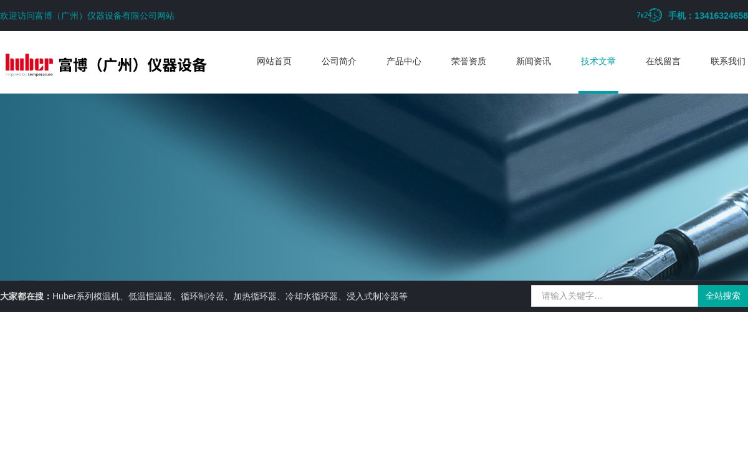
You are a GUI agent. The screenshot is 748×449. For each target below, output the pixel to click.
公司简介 (339, 61)
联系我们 (728, 61)
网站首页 (274, 61)
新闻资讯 (533, 61)
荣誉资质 (468, 61)
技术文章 (598, 61)
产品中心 (403, 61)
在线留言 (663, 61)
